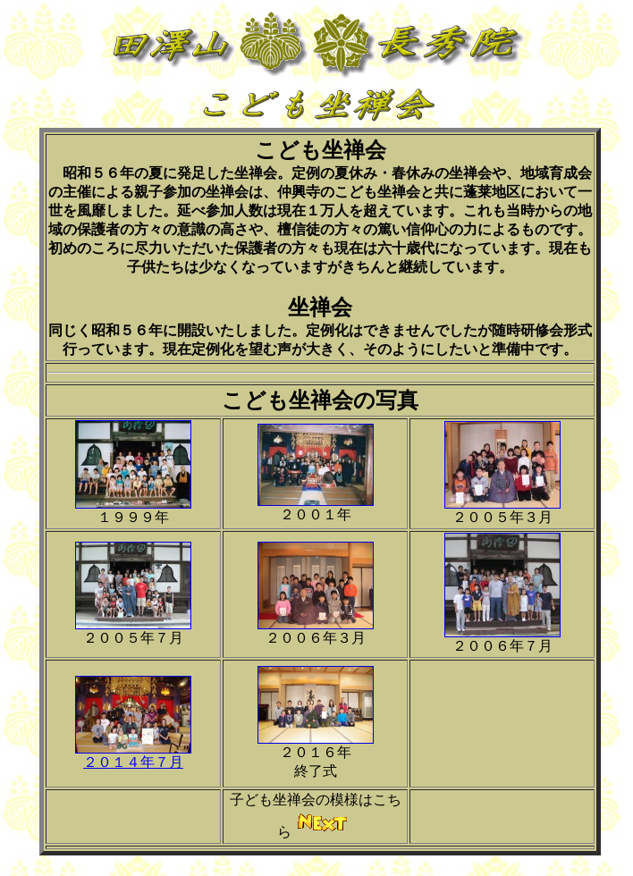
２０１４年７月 (133, 762)
